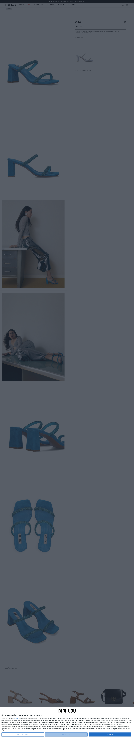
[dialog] (67, 723)
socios (16, 718)
